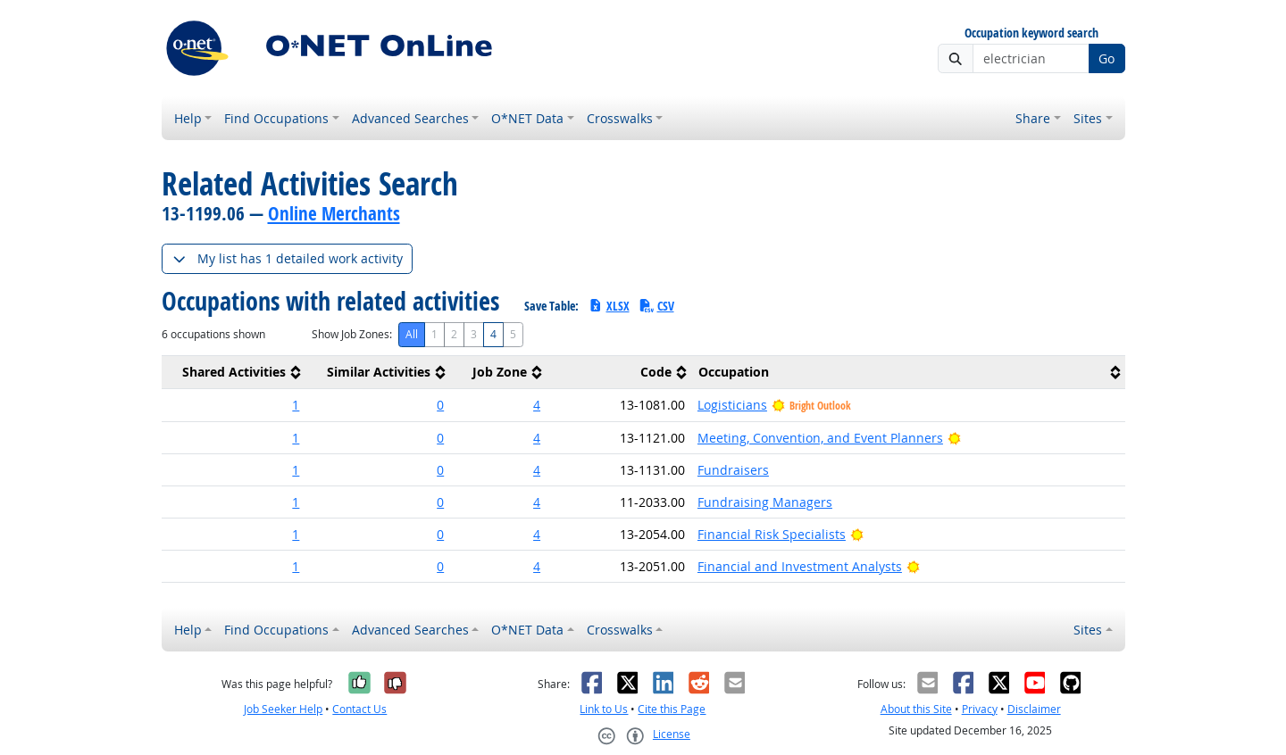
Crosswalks (620, 118)
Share (1032, 118)
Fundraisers (733, 469)
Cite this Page (672, 709)
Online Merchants (334, 213)
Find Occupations (276, 118)
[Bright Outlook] (954, 437)
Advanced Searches (410, 118)
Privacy (980, 709)
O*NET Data (527, 118)
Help (188, 118)
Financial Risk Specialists (771, 534)
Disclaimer (1034, 709)
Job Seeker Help (283, 709)
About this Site (916, 709)
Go (1106, 58)
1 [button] (295, 404)
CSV (656, 305)
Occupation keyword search (1031, 33)
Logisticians (732, 404)
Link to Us (604, 709)
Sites (1087, 118)
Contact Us (359, 709)
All (411, 334)
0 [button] (440, 404)
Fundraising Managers (764, 502)
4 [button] (536, 404)
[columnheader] (234, 372)
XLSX (609, 305)
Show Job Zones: (352, 334)
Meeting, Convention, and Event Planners (820, 437)
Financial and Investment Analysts (799, 566)
